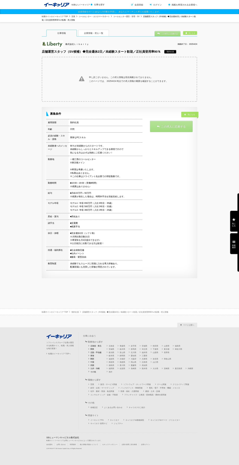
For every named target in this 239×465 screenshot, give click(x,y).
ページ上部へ (188, 325)
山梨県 (155, 352)
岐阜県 (111, 356)
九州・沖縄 (95, 368)
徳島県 (111, 365)
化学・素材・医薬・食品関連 (102, 391)
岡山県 (133, 362)
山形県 (166, 346)
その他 (93, 372)
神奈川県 (178, 349)
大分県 (155, 368)
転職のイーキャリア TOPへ (59, 354)
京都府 (122, 359)
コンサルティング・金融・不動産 (104, 395)
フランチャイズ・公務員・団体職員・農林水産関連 (145, 395)
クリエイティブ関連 (181, 384)
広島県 (144, 362)
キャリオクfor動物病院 (134, 420)
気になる (234, 225)
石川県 (133, 352)
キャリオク (114, 420)
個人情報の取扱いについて (89, 444)
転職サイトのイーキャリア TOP (55, 16)
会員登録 (139, 5)
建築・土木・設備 (152, 391)
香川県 (122, 365)
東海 (92, 356)
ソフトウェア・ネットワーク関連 (137, 384)
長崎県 (133, 368)
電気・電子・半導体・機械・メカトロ (164, 388)
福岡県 (111, 368)
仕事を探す (99, 4)
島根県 (122, 362)
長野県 (166, 352)
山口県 (155, 362)
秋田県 (155, 346)
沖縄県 (190, 368)
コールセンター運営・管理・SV (126, 16)
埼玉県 (144, 349)
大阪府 (133, 359)
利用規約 (73, 444)
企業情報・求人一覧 (93, 33)
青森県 (122, 346)
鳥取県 (111, 362)
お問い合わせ (61, 444)
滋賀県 (111, 359)
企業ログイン (145, 444)
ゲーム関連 (161, 384)
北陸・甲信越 (95, 352)
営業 (73, 16)
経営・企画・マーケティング (102, 388)
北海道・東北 (95, 346)
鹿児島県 (178, 368)
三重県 (144, 356)
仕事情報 (61, 33)
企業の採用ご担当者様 (129, 444)
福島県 (177, 346)
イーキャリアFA (97, 420)
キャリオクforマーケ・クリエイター (165, 420)
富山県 (122, 352)
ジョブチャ (118, 423)
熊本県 (144, 368)
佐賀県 (122, 368)
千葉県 (155, 349)
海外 (110, 372)
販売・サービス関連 (108, 384)
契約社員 (75, 312)
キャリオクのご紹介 (137, 407)
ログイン (157, 5)
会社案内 (49, 444)
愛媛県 (133, 365)
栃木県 (122, 349)
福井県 (144, 352)
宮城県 (144, 346)
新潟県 (111, 352)
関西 (92, 359)
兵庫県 (144, 359)
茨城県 (111, 349)
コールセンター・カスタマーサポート (94, 16)
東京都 (166, 349)
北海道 (111, 346)
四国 (92, 365)
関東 (92, 349)
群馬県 (133, 349)
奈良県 (155, 359)
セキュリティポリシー (110, 444)
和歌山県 (167, 359)
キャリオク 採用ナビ (98, 423)
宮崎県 (166, 368)
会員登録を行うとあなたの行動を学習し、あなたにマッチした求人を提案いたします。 (119, 11)
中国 (92, 362)
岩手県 (133, 346)
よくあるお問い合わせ (113, 407)
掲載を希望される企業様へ (184, 5)
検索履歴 (234, 246)
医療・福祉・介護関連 (130, 391)
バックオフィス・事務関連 (132, 388)
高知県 (144, 365)
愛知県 (133, 356)
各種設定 (94, 407)
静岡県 (122, 356)
